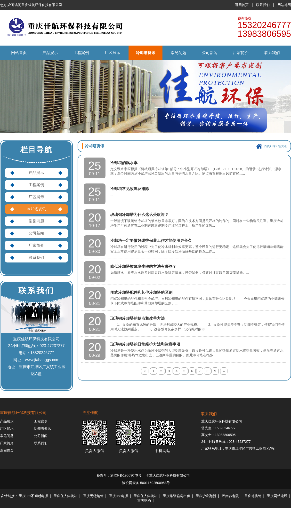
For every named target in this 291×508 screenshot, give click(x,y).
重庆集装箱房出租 (176, 496)
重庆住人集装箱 (65, 496)
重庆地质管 (252, 496)
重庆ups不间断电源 (33, 496)
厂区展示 (112, 53)
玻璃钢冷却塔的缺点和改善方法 (137, 318)
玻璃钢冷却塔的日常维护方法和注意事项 (145, 344)
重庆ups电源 (118, 496)
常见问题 (178, 53)
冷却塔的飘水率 (123, 163)
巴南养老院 (230, 496)
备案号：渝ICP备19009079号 (119, 475)
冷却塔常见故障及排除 (129, 189)
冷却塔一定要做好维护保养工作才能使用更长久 (151, 240)
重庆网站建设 (277, 496)
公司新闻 (210, 53)
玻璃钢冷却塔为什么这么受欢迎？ (139, 215)
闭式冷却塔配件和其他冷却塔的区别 (141, 292)
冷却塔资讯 (145, 53)
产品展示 (50, 53)
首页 (267, 146)
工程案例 (81, 53)
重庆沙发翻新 (206, 496)
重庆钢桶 (144, 500)
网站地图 (284, 5)
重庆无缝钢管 (93, 496)
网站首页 (19, 53)
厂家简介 (241, 53)
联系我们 (263, 5)
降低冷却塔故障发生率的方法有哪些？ (143, 266)
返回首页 (242, 5)
